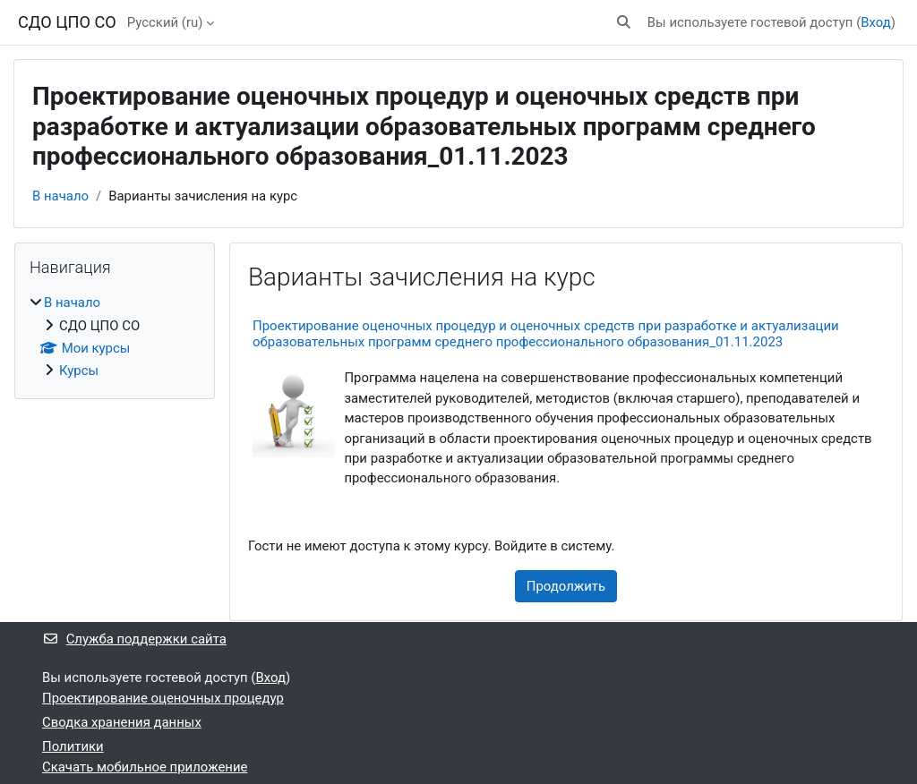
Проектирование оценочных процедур (163, 698)
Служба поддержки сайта (134, 639)
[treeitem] (115, 337)
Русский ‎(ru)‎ (165, 22)
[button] (623, 22)
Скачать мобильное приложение (144, 767)
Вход (876, 22)
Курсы (79, 370)
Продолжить (566, 586)
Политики (73, 746)
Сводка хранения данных (121, 722)
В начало (60, 196)
